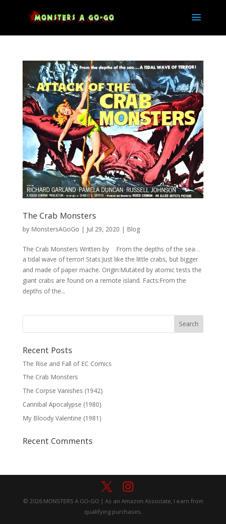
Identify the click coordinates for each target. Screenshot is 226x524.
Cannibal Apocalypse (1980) (62, 404)
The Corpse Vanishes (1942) (63, 390)
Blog (133, 229)
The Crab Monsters (59, 215)
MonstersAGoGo (55, 229)
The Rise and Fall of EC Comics (67, 363)
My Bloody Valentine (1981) (62, 418)
